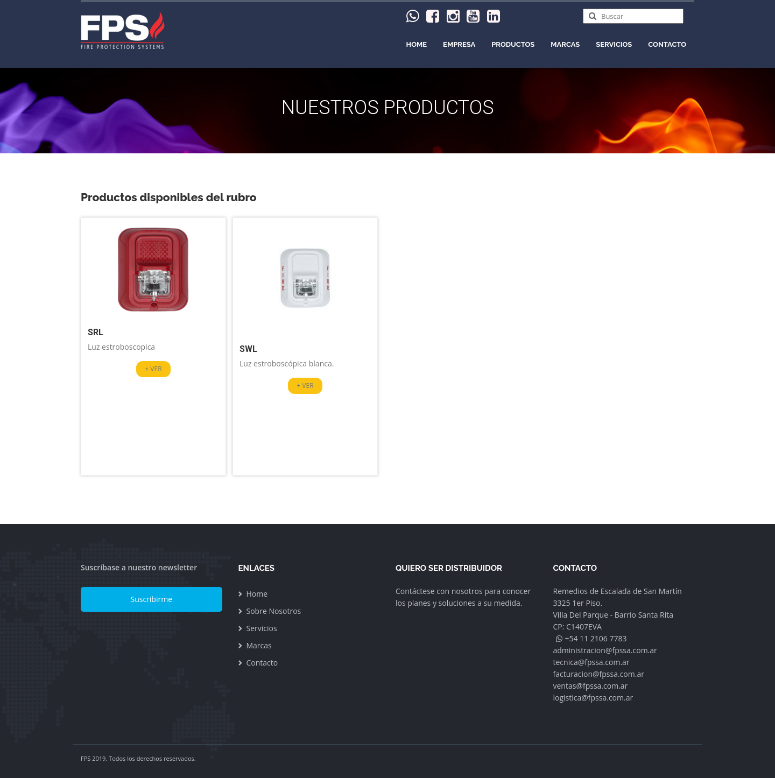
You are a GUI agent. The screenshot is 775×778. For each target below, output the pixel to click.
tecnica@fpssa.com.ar (591, 662)
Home (416, 44)
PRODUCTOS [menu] (512, 44)
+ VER (153, 368)
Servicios (614, 44)
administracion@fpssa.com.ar (605, 650)
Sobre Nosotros (273, 611)
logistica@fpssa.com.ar (593, 697)
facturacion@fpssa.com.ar (598, 674)
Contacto (667, 44)
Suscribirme (151, 599)
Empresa (459, 44)
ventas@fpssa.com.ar (590, 686)
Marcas (565, 44)
